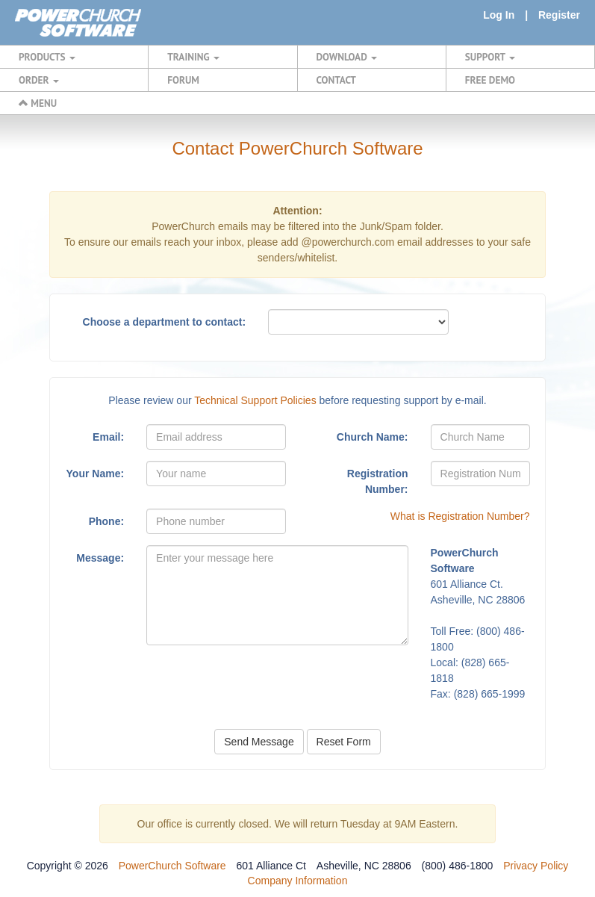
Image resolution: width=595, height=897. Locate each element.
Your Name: (95, 473)
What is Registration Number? (460, 516)
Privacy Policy (535, 866)
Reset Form (344, 742)
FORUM (183, 80)
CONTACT (336, 80)
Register (559, 15)
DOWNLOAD (347, 56)
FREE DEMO (490, 80)
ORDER (39, 80)
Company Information (298, 881)
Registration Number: (377, 481)
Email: (108, 437)
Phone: (106, 521)
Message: (100, 558)
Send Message (258, 742)
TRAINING (193, 56)
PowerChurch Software (172, 866)
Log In (498, 15)
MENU (38, 103)
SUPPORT (490, 56)
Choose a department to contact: (164, 322)
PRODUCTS (47, 56)
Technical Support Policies (255, 400)
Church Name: (372, 437)
